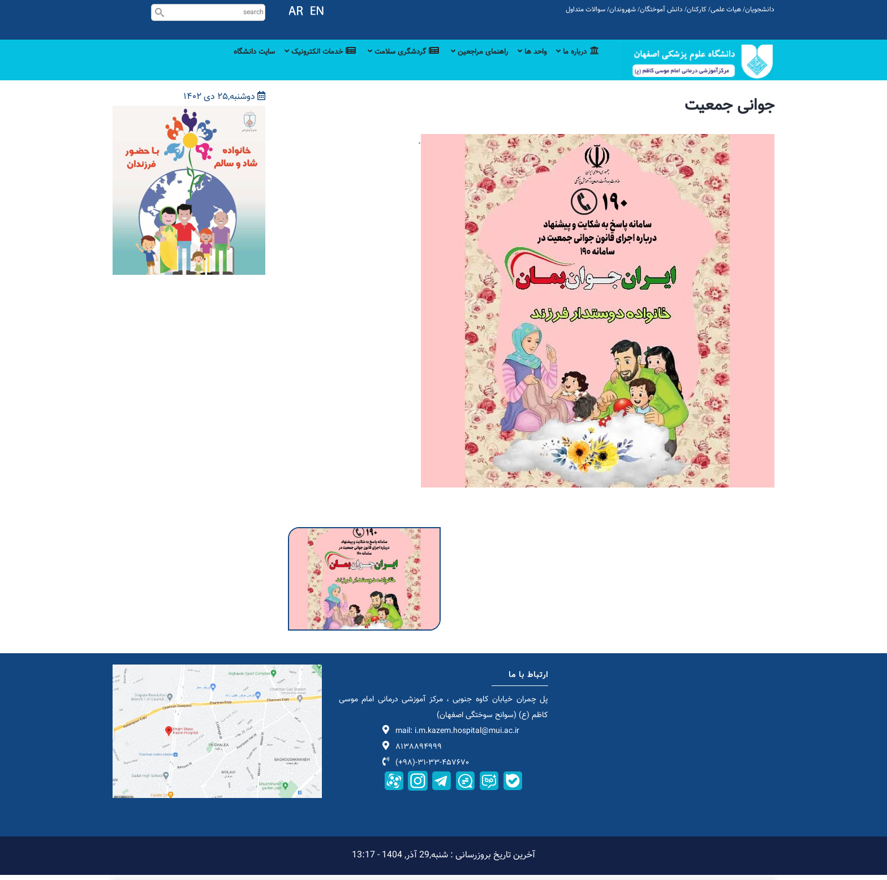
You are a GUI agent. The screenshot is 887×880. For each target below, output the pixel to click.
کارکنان (697, 10)
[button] (364, 540)
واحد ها (525, 65)
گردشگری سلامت (384, 65)
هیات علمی (726, 10)
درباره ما (576, 65)
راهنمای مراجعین (466, 65)
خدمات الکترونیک (293, 65)
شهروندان (622, 10)
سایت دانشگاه (220, 65)
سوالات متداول (585, 10)
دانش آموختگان (661, 10)
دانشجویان (759, 10)
